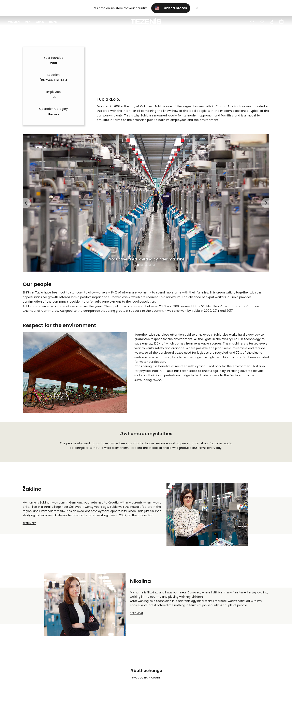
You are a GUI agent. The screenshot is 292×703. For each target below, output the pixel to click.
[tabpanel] (146, 203)
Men (28, 22)
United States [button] (171, 8)
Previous (27, 203)
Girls (40, 22)
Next (265, 203)
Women (14, 22)
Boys (53, 22)
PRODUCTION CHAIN (146, 678)
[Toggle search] (252, 21)
